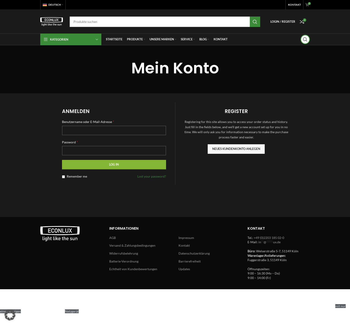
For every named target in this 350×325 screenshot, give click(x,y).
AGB (112, 238)
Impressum (186, 238)
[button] (10, 315)
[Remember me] (63, 176)
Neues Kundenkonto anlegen (236, 149)
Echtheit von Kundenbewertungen (133, 269)
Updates (184, 269)
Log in (114, 164)
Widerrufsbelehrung (123, 253)
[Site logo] (51, 21)
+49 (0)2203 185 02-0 (269, 238)
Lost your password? (151, 176)
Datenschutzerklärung (194, 253)
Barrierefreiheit (190, 261)
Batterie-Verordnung (123, 261)
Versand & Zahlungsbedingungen (132, 245)
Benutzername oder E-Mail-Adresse (88, 121)
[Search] (165, 22)
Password (70, 142)
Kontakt (184, 245)
